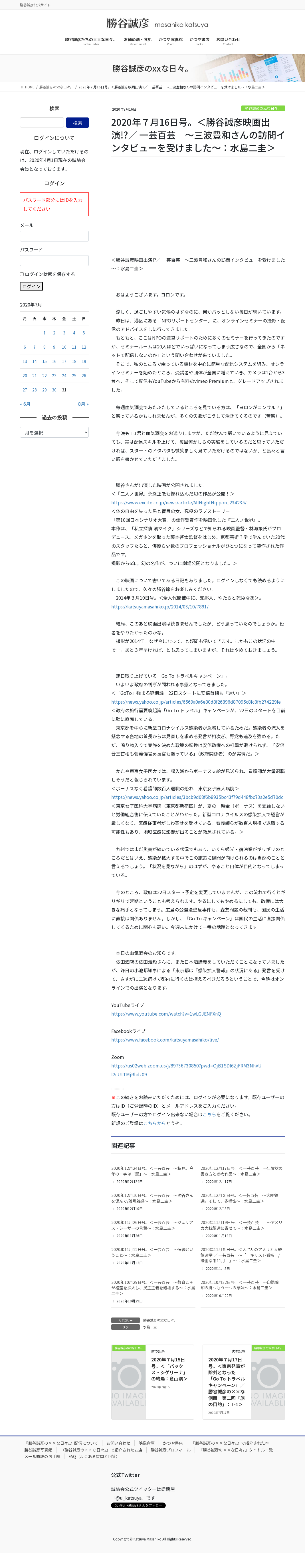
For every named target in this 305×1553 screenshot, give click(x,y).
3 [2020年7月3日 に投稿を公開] (64, 333)
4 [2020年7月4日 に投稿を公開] (74, 333)
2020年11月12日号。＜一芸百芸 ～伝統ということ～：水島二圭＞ (152, 1252)
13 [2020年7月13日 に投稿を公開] (25, 361)
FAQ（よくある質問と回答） (94, 1456)
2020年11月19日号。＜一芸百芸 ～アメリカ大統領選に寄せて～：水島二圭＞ (241, 1225)
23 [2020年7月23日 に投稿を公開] (54, 375)
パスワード (31, 249)
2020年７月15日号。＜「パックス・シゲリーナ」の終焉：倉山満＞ (169, 1369)
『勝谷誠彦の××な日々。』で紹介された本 (230, 1443)
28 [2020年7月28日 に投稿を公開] (34, 390)
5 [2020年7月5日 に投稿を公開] (84, 333)
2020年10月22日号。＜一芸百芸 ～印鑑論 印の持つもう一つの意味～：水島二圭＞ (242, 1285)
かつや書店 (173, 1443)
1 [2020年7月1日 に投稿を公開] (44, 333)
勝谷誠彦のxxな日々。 (263, 108)
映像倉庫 (147, 1443)
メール (27, 225)
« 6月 (25, 403)
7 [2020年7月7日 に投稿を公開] (34, 347)
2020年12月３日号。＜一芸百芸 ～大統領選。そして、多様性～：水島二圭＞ (239, 1198)
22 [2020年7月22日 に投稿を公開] (44, 375)
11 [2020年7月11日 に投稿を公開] (74, 347)
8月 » (83, 403)
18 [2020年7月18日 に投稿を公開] (74, 361)
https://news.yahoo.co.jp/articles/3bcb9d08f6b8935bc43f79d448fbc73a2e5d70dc (197, 796)
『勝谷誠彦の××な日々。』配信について (61, 1443)
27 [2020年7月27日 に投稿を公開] (25, 390)
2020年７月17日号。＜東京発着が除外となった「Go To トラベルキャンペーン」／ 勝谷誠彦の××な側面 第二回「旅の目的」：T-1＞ (226, 1382)
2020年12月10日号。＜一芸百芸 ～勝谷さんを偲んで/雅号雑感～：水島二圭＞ (152, 1198)
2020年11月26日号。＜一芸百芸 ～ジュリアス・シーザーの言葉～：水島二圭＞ (152, 1225)
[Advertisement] (198, 206)
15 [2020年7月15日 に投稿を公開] (44, 361)
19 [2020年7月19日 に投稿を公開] (84, 361)
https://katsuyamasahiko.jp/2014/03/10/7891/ (160, 606)
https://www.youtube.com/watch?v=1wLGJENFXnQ (166, 1013)
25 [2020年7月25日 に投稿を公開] (74, 375)
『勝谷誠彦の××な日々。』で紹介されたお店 (101, 1450)
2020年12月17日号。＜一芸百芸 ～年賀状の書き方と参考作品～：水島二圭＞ (242, 1171)
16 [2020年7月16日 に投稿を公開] (54, 361)
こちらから (154, 1123)
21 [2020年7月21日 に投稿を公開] (34, 375)
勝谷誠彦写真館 (38, 1450)
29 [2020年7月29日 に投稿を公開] (44, 390)
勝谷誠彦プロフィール (171, 1450)
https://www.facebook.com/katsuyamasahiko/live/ (165, 1039)
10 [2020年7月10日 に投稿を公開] (64, 347)
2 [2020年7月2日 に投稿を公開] (54, 333)
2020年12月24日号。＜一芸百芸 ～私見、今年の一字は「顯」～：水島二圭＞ (152, 1171)
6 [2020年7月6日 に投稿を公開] (25, 347)
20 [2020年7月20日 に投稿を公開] (25, 375)
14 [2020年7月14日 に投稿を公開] (34, 361)
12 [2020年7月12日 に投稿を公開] (84, 347)
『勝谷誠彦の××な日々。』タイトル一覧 (236, 1450)
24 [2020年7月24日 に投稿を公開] (64, 375)
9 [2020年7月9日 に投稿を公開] (54, 347)
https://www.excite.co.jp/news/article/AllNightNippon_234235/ (179, 502)
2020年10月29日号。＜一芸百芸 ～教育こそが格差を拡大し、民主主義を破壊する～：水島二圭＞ (153, 1287)
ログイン (31, 286)
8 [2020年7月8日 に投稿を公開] (44, 347)
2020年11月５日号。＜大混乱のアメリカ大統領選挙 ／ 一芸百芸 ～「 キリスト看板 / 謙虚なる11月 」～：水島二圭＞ (242, 1255)
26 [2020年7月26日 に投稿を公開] (84, 375)
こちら (209, 1114)
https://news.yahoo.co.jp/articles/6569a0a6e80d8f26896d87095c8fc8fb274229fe (196, 701)
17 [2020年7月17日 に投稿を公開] (64, 361)
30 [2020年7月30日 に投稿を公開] (54, 390)
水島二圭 (150, 1326)
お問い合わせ (118, 1443)
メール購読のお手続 (42, 1456)
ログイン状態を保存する (50, 274)
